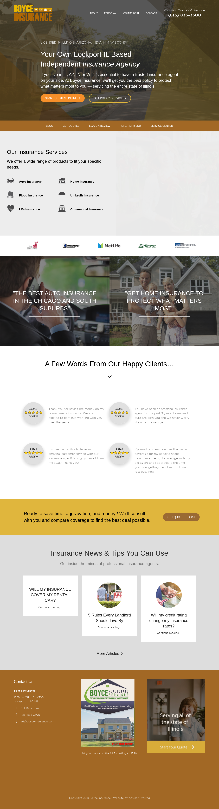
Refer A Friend (130, 125)
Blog (49, 125)
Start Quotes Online (61, 98)
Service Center (162, 125)
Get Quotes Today (181, 517)
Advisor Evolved (139, 798)
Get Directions (30, 708)
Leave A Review (99, 125)
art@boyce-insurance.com (37, 721)
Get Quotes (71, 125)
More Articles (109, 653)
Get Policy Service (108, 98)
